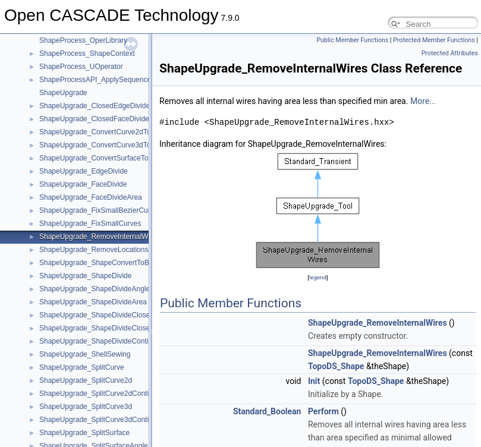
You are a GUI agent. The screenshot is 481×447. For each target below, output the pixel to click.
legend (317, 277)
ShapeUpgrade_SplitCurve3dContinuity (101, 419)
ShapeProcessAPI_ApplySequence (95, 79)
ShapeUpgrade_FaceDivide (83, 184)
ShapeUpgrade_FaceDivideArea (90, 197)
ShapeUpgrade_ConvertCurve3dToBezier (105, 145)
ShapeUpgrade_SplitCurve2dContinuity (101, 393)
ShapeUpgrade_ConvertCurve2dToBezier (105, 132)
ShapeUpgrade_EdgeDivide (83, 171)
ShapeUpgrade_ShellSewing (84, 354)
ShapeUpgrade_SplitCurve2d (85, 380)
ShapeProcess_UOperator (81, 66)
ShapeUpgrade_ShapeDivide (85, 276)
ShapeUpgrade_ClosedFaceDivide (94, 119)
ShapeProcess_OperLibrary (83, 40)
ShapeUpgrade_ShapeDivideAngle (94, 289)
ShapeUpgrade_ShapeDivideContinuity (101, 341)
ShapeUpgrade (63, 93)
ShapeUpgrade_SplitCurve (81, 367)
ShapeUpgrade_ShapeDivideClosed (96, 315)
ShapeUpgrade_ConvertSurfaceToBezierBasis (112, 158)
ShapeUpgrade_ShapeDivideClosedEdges (106, 328)
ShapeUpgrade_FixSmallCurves (90, 223)
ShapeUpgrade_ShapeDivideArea (93, 302)
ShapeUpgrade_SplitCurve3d (85, 406)
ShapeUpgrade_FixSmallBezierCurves (100, 210)
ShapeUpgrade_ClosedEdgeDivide (94, 106)
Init (314, 381)
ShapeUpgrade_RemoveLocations (93, 249)
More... (423, 101)
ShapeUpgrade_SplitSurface (84, 433)
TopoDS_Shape (336, 366)
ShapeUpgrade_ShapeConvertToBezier (102, 263)
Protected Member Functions (434, 40)
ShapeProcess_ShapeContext (87, 53)
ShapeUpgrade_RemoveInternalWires (99, 236)
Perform (323, 411)
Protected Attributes (450, 53)
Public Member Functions (352, 40)
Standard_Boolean (267, 411)
